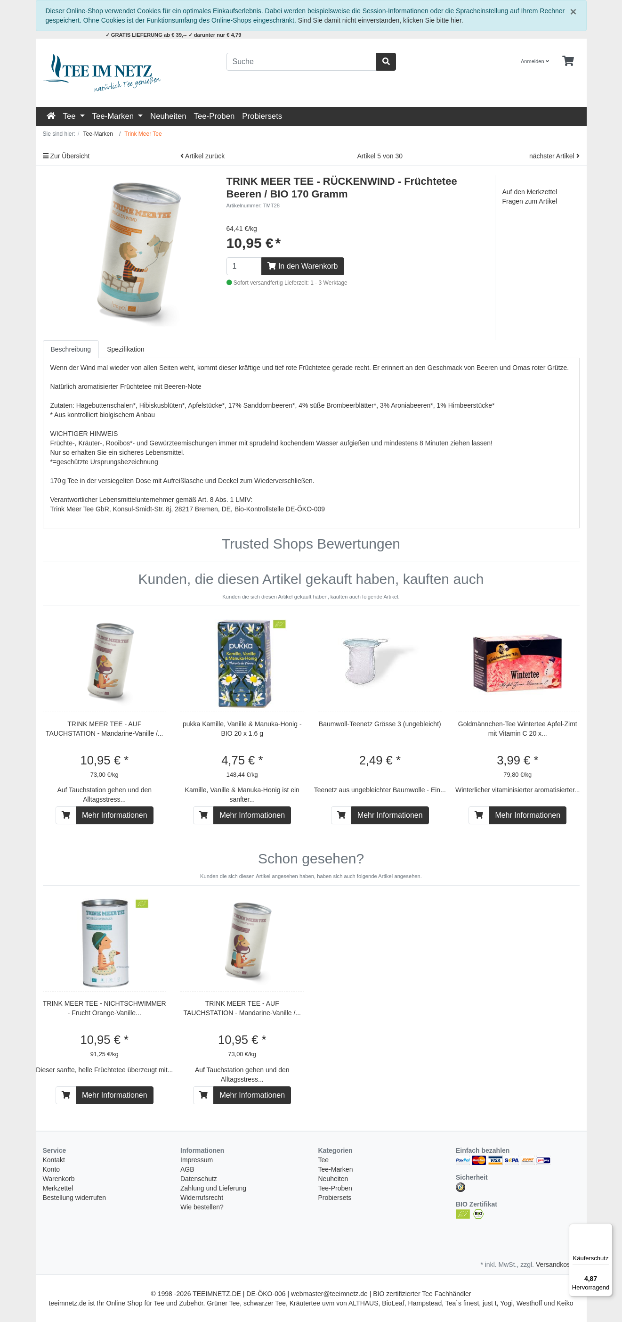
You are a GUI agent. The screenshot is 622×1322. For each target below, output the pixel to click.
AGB (187, 1169)
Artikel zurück (202, 156)
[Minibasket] (568, 61)
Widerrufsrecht (201, 1197)
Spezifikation (125, 349)
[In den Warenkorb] (66, 815)
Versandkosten (558, 1264)
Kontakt (54, 1160)
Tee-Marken (114, 116)
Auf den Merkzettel (529, 192)
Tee (70, 116)
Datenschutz (198, 1178)
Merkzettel (58, 1188)
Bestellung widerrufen (74, 1197)
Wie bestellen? (202, 1207)
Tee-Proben (214, 116)
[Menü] (607, 1229)
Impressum (196, 1160)
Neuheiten (168, 116)
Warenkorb (59, 1178)
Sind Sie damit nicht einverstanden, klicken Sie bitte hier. (380, 20)
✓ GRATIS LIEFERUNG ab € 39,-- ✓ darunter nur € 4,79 (173, 35)
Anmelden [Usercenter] (535, 61)
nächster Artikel (554, 156)
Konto (51, 1169)
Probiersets (262, 116)
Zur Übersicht (66, 156)
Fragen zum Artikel (529, 201)
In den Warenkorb (302, 266)
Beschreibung (71, 349)
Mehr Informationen (114, 815)
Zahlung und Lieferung (213, 1188)
